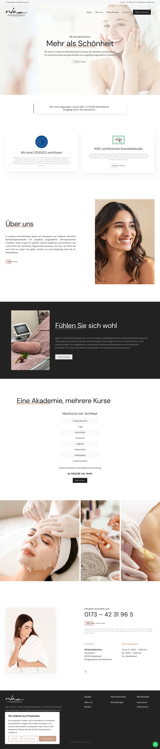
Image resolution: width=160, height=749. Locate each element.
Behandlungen (113, 12)
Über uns (99, 12)
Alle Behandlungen (80, 62)
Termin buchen (141, 12)
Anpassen (14, 739)
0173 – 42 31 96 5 (113, 614)
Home (89, 12)
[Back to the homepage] (16, 12)
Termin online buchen (101, 623)
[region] (32, 728)
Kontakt (126, 12)
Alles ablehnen (30, 739)
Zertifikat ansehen (118, 166)
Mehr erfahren (14, 262)
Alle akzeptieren (47, 739)
